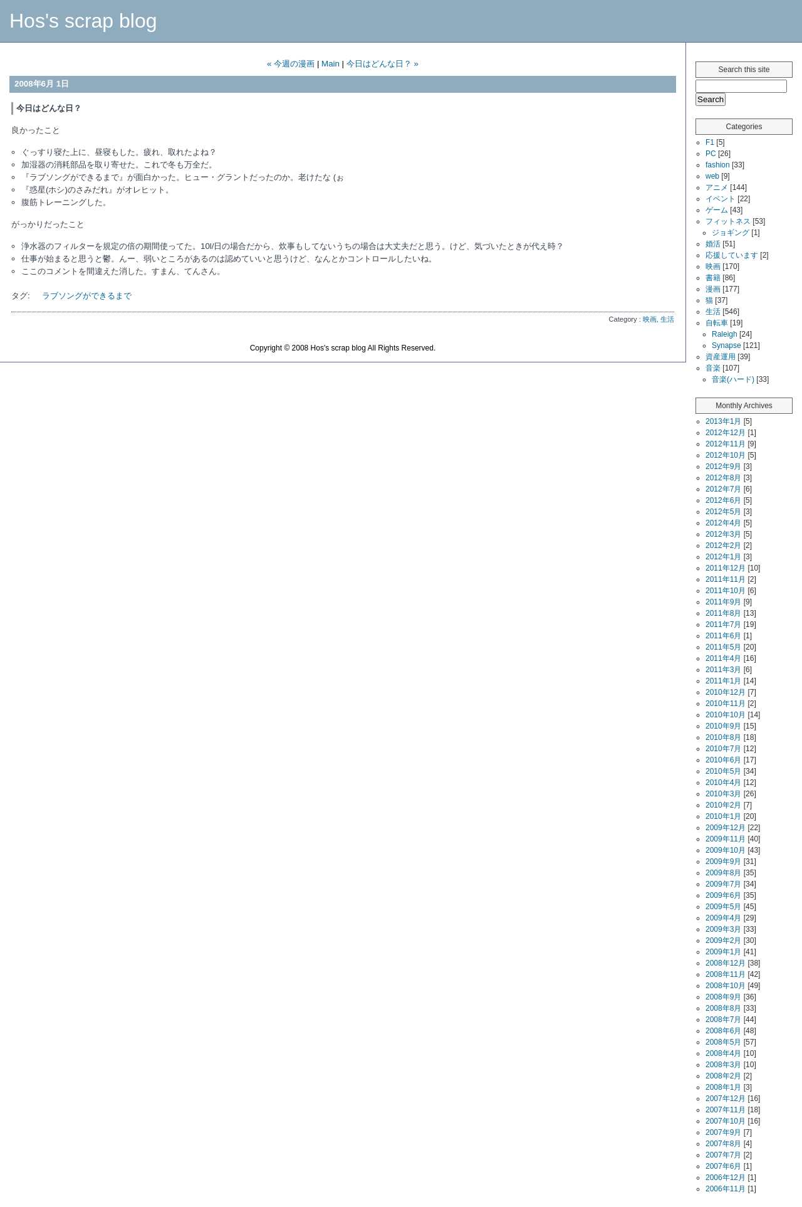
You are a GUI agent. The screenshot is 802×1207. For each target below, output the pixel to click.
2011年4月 (723, 658)
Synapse (726, 345)
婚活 (713, 244)
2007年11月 (726, 1109)
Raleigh (724, 334)
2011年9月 (723, 602)
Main (330, 63)
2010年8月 (723, 737)
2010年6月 (723, 760)
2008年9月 (723, 997)
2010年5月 (723, 771)
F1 (710, 142)
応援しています (732, 255)
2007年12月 (726, 1098)
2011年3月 (723, 669)
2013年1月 (723, 421)
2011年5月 (723, 647)
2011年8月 (723, 613)
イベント (721, 198)
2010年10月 (726, 714)
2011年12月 (726, 568)
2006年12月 (726, 1177)
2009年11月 (726, 839)
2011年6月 (723, 635)
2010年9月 (723, 726)
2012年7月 (723, 489)
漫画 (713, 289)
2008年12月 (726, 963)
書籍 (713, 277)
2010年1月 (723, 816)
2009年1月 (723, 951)
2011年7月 (723, 624)
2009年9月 (723, 861)
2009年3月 (723, 929)
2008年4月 (723, 1053)
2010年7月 (723, 748)
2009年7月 (723, 884)
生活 (667, 319)
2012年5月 (723, 511)
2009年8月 (723, 872)
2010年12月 (726, 692)
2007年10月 (726, 1121)
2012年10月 (726, 455)
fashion (718, 165)
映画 (650, 319)
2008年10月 (726, 985)
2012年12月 (726, 432)
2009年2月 (723, 940)
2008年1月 (723, 1087)
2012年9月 (723, 466)
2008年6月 (723, 1030)
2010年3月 (723, 793)
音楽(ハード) (733, 379)
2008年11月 (726, 974)
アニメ (717, 187)
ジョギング (730, 232)
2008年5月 (723, 1042)
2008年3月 (723, 1064)
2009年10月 (726, 850)
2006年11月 (726, 1188)
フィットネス (728, 221)
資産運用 (721, 356)
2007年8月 (723, 1143)
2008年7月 (723, 1019)
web (712, 176)
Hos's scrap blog (83, 20)
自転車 (717, 323)
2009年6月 (723, 895)
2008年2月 (723, 1076)
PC (711, 153)
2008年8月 (723, 1008)
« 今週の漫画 (291, 63)
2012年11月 (726, 444)
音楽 (713, 368)
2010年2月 (723, 805)
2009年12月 (726, 827)
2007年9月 (723, 1132)
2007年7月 (723, 1155)
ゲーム (717, 210)
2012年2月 (723, 545)
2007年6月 (723, 1166)
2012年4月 (723, 523)
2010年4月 (723, 782)
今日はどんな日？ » (382, 63)
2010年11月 (726, 703)
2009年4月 (723, 918)
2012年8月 (723, 477)
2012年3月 (723, 534)
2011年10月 (726, 590)
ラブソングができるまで (87, 295)
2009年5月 (723, 906)
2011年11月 (726, 579)
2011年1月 (723, 681)
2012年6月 (723, 500)
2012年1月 (723, 556)
